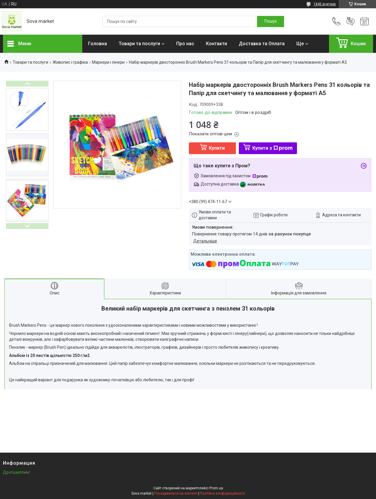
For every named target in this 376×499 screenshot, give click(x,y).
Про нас (185, 43)
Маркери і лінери (108, 62)
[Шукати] (270, 21)
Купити (217, 148)
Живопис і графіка (70, 62)
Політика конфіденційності (222, 493)
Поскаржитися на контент (175, 493)
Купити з (272, 148)
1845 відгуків (324, 4)
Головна (97, 43)
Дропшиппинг (16, 472)
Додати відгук (350, 21)
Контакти (216, 43)
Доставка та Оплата (262, 43)
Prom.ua (216, 488)
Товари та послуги (139, 43)
